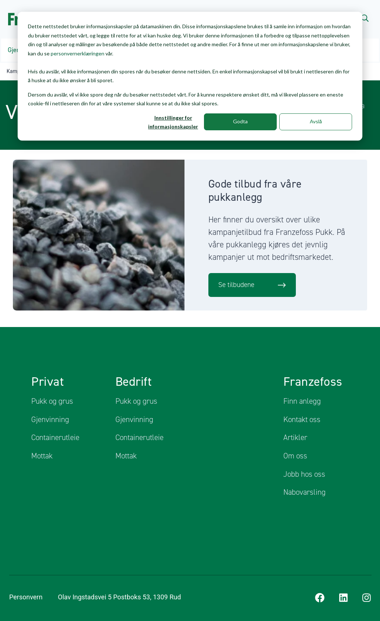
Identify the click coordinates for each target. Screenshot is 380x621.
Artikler (295, 437)
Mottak (42, 456)
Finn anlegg (302, 401)
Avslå (316, 121)
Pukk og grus (52, 401)
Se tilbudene (252, 285)
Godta (240, 121)
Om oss (295, 456)
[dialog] (190, 76)
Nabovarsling (304, 492)
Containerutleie (55, 437)
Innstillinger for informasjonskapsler (173, 122)
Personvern (26, 597)
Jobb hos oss (304, 474)
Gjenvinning (50, 419)
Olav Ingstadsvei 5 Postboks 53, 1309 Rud (124, 597)
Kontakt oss (301, 419)
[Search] (365, 18)
